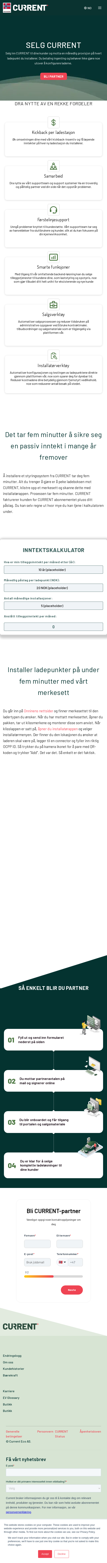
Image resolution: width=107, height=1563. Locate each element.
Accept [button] (45, 1554)
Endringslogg (12, 1355)
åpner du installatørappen (58, 729)
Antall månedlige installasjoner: (28, 598)
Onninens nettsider (38, 711)
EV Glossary (11, 1397)
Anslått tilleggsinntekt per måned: (30, 616)
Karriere (9, 1391)
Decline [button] (62, 1554)
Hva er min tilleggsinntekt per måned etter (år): (40, 562)
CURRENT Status (61, 1433)
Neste (72, 1289)
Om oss (8, 1362)
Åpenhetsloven (90, 1431)
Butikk (7, 1404)
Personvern (45, 1431)
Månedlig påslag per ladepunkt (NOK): (32, 580)
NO (87, 8)
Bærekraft (10, 1375)
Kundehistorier (13, 1368)
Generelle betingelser (14, 1433)
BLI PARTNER (53, 76)
